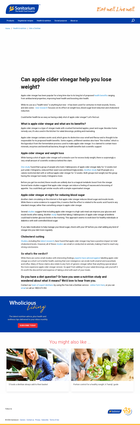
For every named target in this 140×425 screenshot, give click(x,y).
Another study (90, 170)
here (103, 285)
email (23, 288)
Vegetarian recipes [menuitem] (25, 21)
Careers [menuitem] (22, 420)
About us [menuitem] (74, 21)
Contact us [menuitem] (30, 420)
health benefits (101, 95)
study (53, 214)
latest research (47, 241)
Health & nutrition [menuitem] (44, 21)
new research (41, 108)
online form (95, 285)
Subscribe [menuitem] (44, 420)
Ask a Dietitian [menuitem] (35, 28)
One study (25, 167)
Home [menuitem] (7, 28)
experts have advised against (87, 258)
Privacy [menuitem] (37, 420)
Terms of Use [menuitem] (54, 420)
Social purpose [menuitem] (61, 21)
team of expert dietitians (42, 285)
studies (31, 211)
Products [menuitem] (10, 21)
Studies (24, 241)
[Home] (23, 9)
